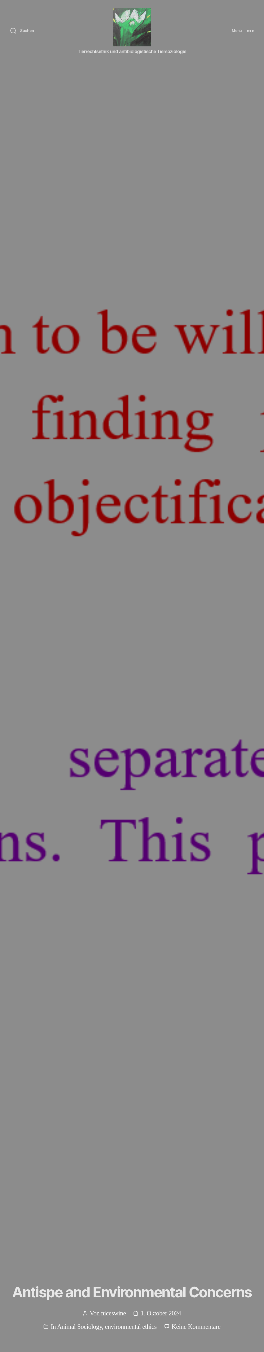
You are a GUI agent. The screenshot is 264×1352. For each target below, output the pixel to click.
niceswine (113, 1313)
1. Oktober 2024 (161, 1313)
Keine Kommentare (196, 1326)
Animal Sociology (79, 1326)
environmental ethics (131, 1326)
